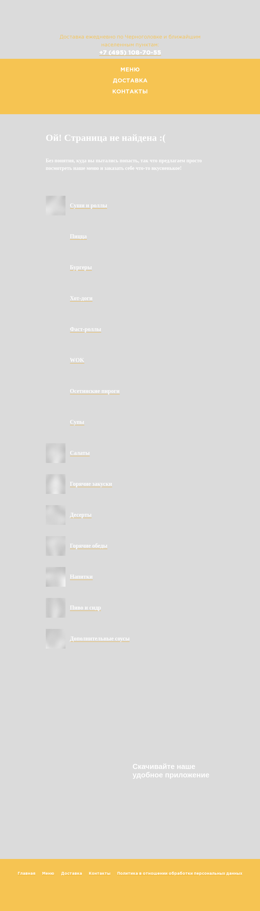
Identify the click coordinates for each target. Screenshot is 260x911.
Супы (77, 422)
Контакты (130, 91)
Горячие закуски (91, 484)
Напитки (81, 576)
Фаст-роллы (85, 329)
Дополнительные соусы (100, 638)
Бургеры (81, 267)
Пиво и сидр (85, 607)
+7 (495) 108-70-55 (130, 53)
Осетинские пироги (95, 391)
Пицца (78, 236)
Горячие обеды (89, 546)
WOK (77, 360)
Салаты (80, 453)
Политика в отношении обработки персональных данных (179, 873)
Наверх (130, 897)
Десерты (81, 515)
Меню (130, 69)
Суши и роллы (88, 205)
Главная (26, 873)
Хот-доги (81, 298)
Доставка (130, 80)
